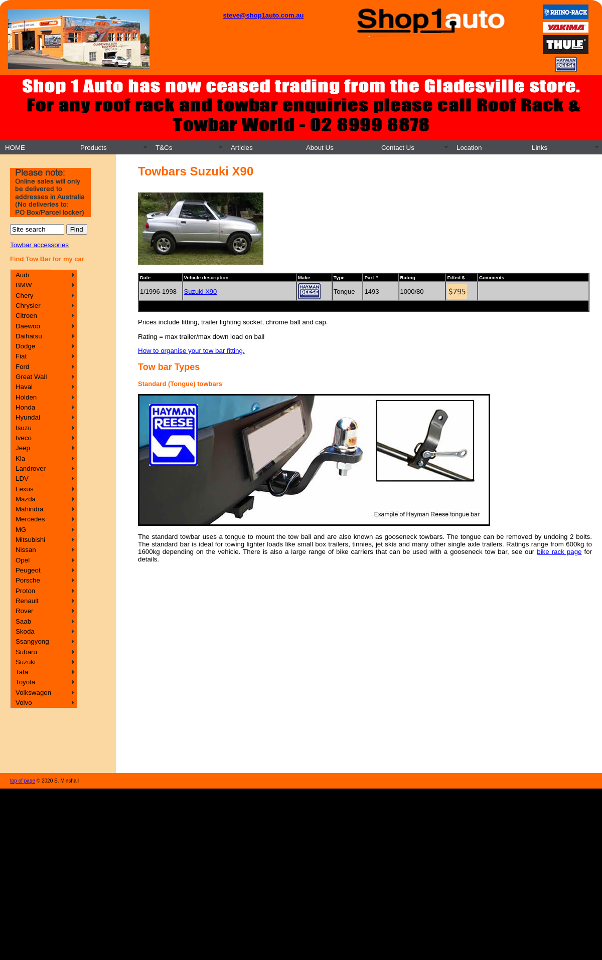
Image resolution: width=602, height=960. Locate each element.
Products (93, 147)
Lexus (25, 489)
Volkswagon (33, 692)
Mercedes (30, 519)
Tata (22, 672)
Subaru (26, 652)
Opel (23, 560)
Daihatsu (29, 336)
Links (539, 147)
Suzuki (26, 662)
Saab (23, 621)
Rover (25, 611)
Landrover (31, 468)
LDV (22, 478)
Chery (25, 295)
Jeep (23, 448)
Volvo (24, 702)
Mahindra (30, 509)
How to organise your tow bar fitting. (191, 350)
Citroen (26, 315)
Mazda (26, 499)
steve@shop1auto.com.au (263, 15)
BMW (24, 285)
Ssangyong (32, 641)
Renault (27, 601)
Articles (242, 147)
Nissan (26, 549)
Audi (22, 275)
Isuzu (24, 428)
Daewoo (28, 326)
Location (469, 147)
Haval (24, 387)
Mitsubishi (30, 539)
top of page (22, 781)
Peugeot (28, 570)
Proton (25, 591)
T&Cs (164, 147)
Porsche (28, 580)
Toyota (25, 682)
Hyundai (28, 417)
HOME (15, 147)
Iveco (24, 438)
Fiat (21, 356)
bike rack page (559, 551)
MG (21, 529)
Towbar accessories (39, 245)
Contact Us (397, 147)
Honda (25, 407)
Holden (26, 397)
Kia (20, 458)
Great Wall (31, 376)
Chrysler (28, 305)
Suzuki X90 (200, 291)
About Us (320, 147)
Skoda (25, 631)
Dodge (25, 346)
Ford (22, 366)
